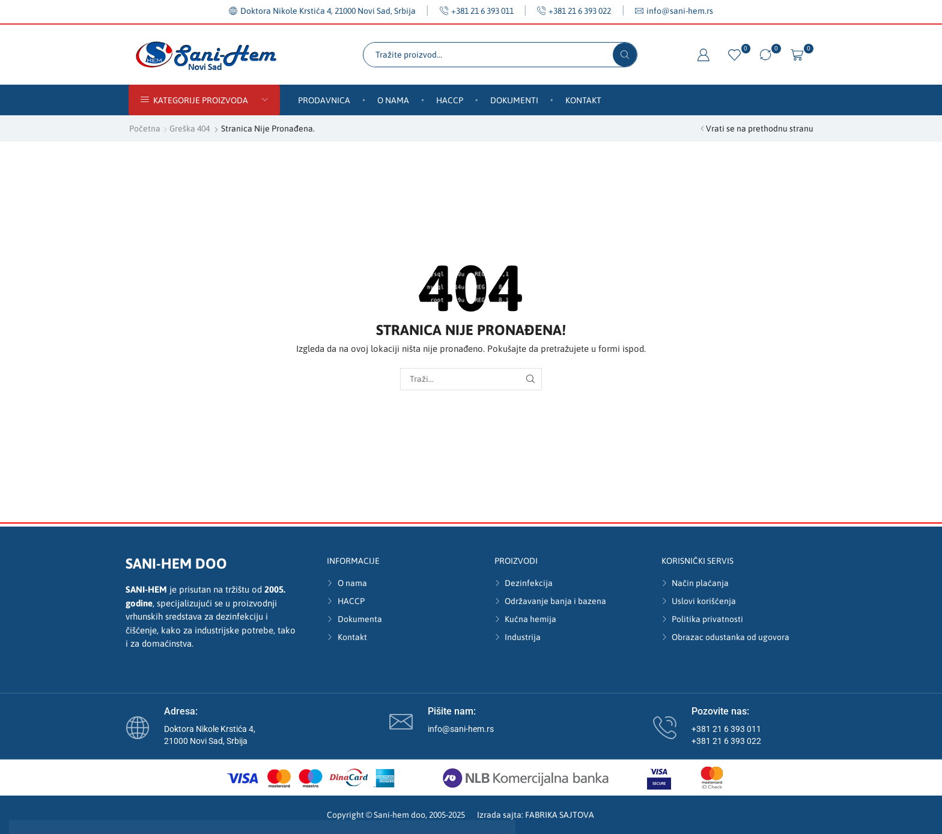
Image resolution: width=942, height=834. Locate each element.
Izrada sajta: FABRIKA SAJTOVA (535, 815)
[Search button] (625, 55)
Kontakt (583, 100)
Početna (144, 128)
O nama (393, 100)
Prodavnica (324, 100)
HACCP (449, 100)
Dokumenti (514, 100)
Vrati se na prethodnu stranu (759, 128)
